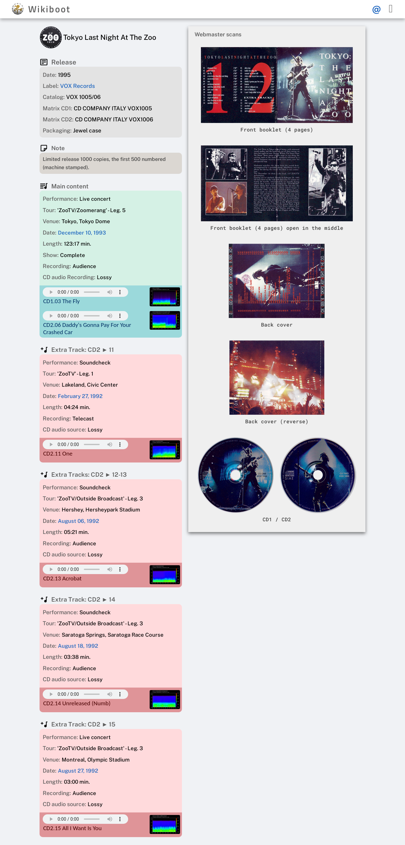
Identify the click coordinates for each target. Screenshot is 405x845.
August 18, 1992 (78, 646)
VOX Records (77, 86)
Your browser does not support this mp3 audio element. (85, 292)
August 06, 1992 (78, 521)
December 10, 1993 (82, 233)
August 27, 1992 (78, 771)
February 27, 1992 (80, 396)
